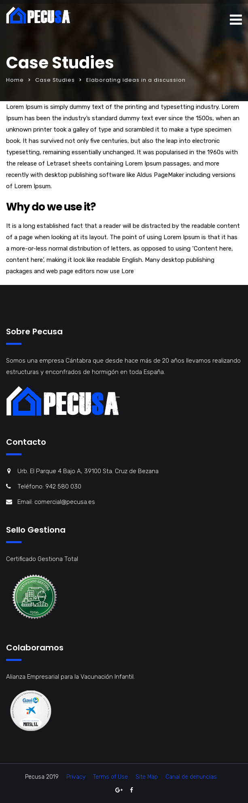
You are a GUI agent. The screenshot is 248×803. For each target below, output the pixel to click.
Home (15, 80)
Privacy (75, 776)
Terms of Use (110, 776)
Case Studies (55, 80)
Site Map (147, 776)
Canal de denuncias (191, 776)
